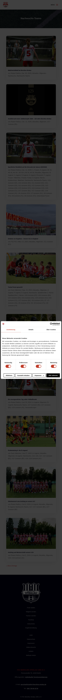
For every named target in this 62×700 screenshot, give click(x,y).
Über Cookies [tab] (51, 329)
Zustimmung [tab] (10, 329)
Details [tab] (31, 329)
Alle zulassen (53, 375)
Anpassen (39, 375)
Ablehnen (9, 375)
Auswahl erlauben (23, 375)
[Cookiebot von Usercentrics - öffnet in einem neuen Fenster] (51, 324)
